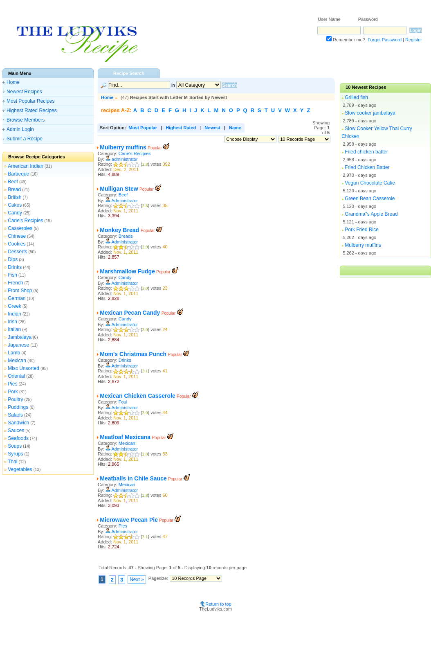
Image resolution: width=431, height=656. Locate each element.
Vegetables (20, 469)
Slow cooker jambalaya (370, 113)
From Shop (20, 290)
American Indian (25, 166)
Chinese (17, 236)
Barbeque (18, 174)
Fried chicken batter (366, 152)
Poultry (15, 399)
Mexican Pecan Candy (130, 312)
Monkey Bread (120, 230)
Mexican (17, 360)
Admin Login (20, 129)
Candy (15, 213)
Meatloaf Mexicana (125, 437)
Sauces (16, 430)
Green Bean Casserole (370, 198)
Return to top (218, 604)
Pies (12, 384)
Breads (126, 236)
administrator (125, 159)
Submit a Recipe (25, 139)
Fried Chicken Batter (367, 167)
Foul (123, 401)
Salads (15, 415)
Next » (137, 579)
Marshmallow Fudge (127, 271)
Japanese (18, 345)
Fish (12, 275)
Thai (12, 461)
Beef (13, 182)
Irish (12, 322)
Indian (14, 314)
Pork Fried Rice (362, 229)
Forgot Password (385, 39)
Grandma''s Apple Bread (371, 214)
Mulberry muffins (123, 147)
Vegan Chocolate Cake (370, 183)
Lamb (14, 353)
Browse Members (26, 120)
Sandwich (18, 423)
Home (13, 82)
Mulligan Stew (119, 188)
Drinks (15, 267)
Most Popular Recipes (30, 101)
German (16, 298)
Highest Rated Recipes (32, 110)
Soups (15, 446)
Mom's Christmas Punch (133, 354)
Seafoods (18, 438)
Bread (14, 189)
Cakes (15, 205)
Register (413, 39)
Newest (212, 127)
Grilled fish (356, 97)
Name (235, 127)
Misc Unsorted (23, 368)
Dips (13, 259)
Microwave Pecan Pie (129, 519)
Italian (14, 329)
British (14, 197)
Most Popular (142, 127)
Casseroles (20, 228)
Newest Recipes (24, 92)
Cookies (16, 244)
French (15, 283)
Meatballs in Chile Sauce (133, 478)
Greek (14, 306)
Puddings (18, 407)
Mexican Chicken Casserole (137, 395)
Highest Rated (181, 127)
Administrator (124, 200)
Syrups (15, 454)
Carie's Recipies (25, 220)
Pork (13, 392)
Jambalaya (19, 337)
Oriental (16, 376)
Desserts (17, 252)
